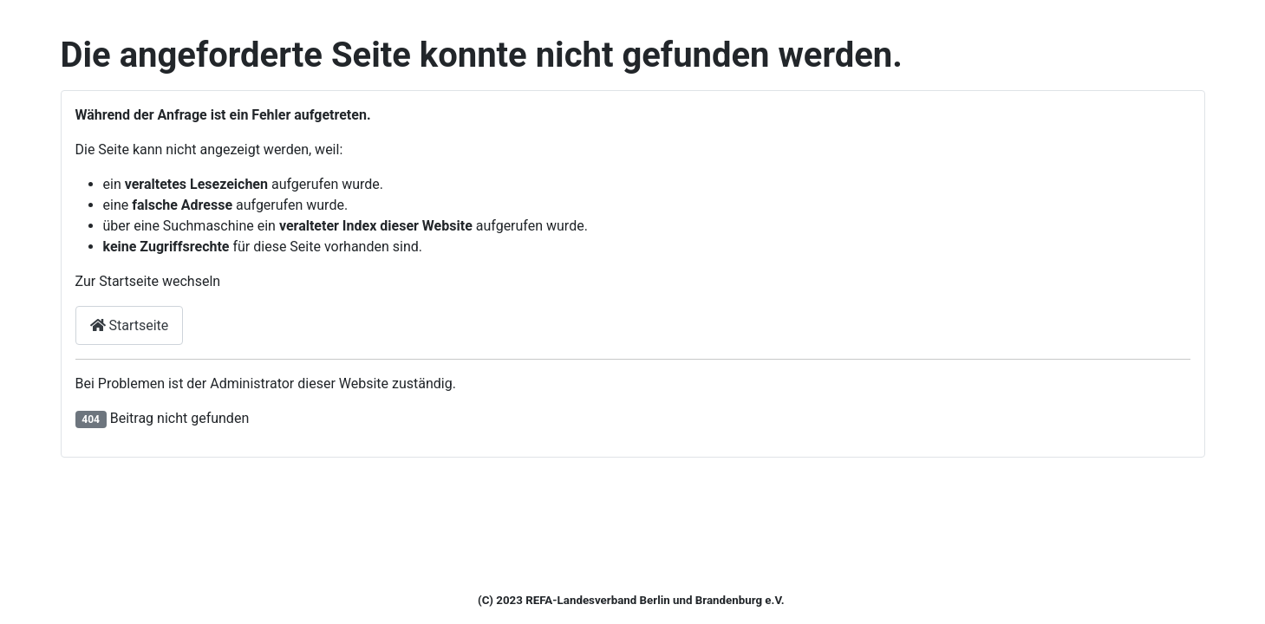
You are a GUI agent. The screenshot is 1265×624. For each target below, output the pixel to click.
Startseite (129, 325)
